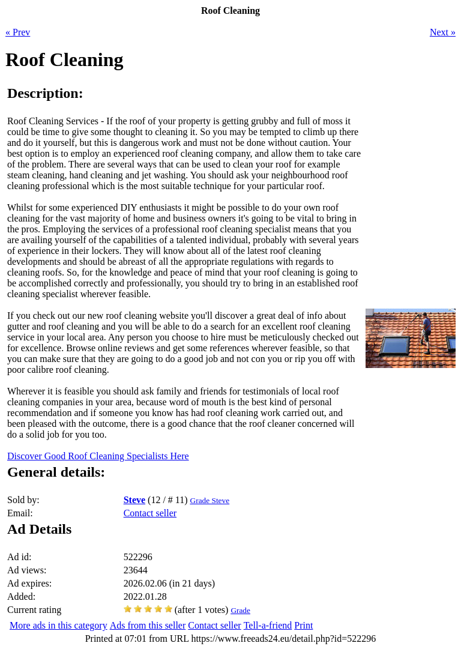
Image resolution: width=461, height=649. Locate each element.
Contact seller (150, 513)
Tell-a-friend (268, 625)
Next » (443, 32)
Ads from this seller (148, 625)
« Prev (17, 32)
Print (303, 625)
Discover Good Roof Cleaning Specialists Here (98, 456)
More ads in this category (58, 625)
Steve (134, 500)
